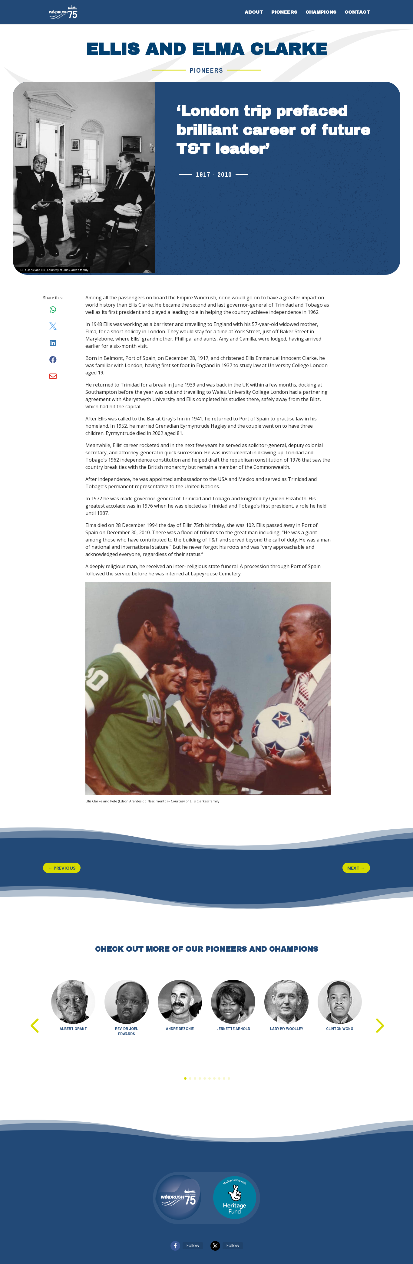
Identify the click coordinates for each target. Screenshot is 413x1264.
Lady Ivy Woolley (286, 1028)
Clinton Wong (339, 1028)
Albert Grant (73, 1028)
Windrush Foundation (245, 1236)
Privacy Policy (107, 1236)
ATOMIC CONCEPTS (300, 1236)
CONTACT (357, 12)
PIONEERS (284, 12)
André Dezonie (180, 1028)
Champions (321, 12)
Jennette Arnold (233, 1028)
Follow (192, 1216)
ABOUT (254, 12)
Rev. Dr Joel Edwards (126, 1031)
